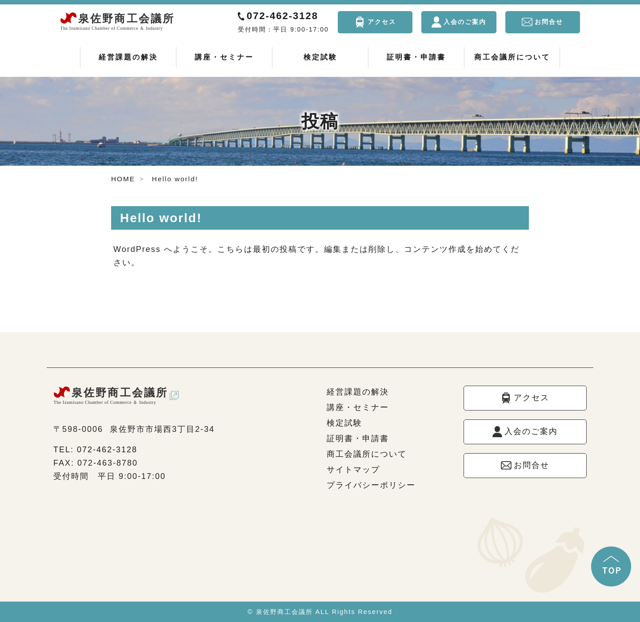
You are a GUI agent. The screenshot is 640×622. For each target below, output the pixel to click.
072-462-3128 (282, 15)
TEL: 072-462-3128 (95, 449)
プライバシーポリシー (371, 485)
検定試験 (320, 57)
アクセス (382, 21)
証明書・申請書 (416, 57)
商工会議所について (512, 57)
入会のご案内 (465, 21)
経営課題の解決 (128, 57)
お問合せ (549, 21)
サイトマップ (353, 469)
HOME (123, 179)
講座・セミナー (224, 57)
